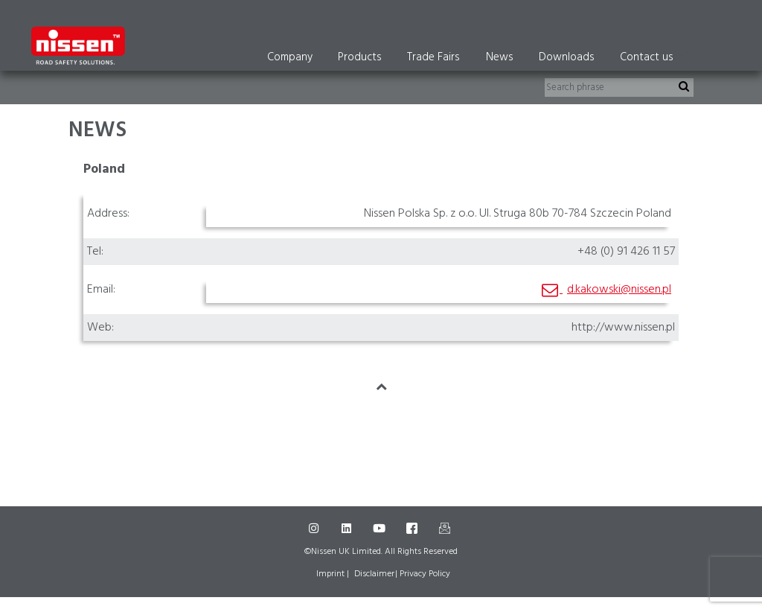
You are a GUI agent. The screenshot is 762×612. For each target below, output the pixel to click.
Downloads (567, 57)
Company (290, 57)
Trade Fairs (433, 57)
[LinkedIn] (348, 528)
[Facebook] (414, 528)
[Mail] (446, 528)
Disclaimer (374, 574)
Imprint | (332, 574)
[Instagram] (315, 528)
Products (360, 57)
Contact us (646, 57)
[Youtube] (381, 528)
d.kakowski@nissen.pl (619, 289)
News (499, 57)
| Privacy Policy (422, 574)
